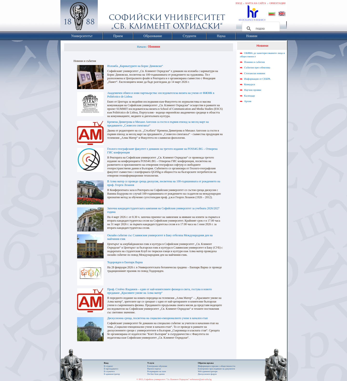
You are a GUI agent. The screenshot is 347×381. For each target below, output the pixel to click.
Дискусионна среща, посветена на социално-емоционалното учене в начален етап (157, 318)
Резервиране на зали (156, 371)
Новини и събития (254, 61)
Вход (239, 3)
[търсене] (260, 29)
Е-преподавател (111, 369)
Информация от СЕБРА (257, 78)
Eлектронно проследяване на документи (216, 369)
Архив (247, 101)
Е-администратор (112, 374)
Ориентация (277, 3)
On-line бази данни (156, 374)
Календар (249, 95)
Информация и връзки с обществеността (216, 366)
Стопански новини (254, 73)
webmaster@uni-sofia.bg (201, 379)
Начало (141, 46)
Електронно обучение (157, 366)
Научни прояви (252, 89)
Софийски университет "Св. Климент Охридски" (106, 17)
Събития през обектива (257, 67)
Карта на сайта (255, 3)
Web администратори (207, 371)
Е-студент (108, 366)
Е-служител (109, 371)
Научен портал (154, 369)
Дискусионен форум (207, 374)
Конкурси (249, 84)
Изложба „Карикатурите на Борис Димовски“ (135, 66)
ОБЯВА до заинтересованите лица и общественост (262, 55)
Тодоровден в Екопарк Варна (125, 262)
